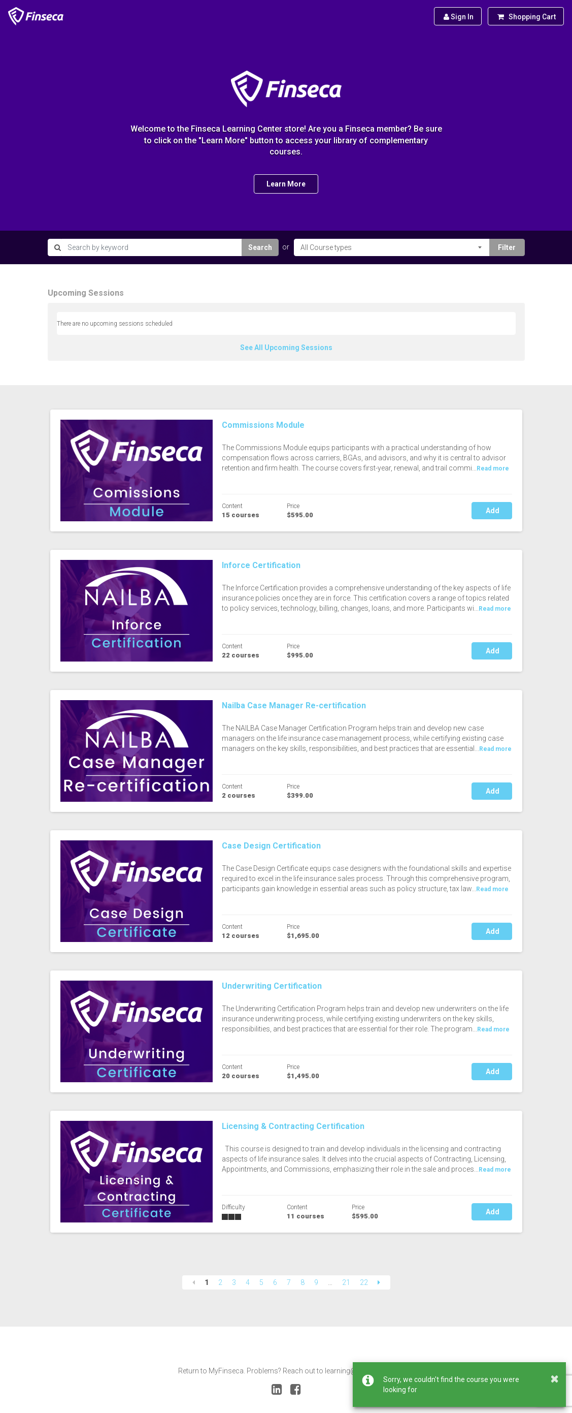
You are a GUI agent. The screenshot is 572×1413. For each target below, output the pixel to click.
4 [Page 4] (248, 1282)
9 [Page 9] (316, 1282)
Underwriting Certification (272, 986)
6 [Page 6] (275, 1282)
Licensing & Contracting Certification (293, 1126)
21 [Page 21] (346, 1282)
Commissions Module (263, 425)
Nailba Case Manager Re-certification (294, 705)
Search (260, 247)
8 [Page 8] (302, 1282)
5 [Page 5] (261, 1282)
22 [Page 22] (364, 1282)
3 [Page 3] (234, 1282)
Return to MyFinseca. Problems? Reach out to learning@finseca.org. (286, 1371)
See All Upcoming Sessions (286, 347)
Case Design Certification (271, 846)
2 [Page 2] (220, 1282)
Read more (493, 468)
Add (491, 511)
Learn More (286, 184)
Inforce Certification (261, 565)
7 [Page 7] (289, 1282)
